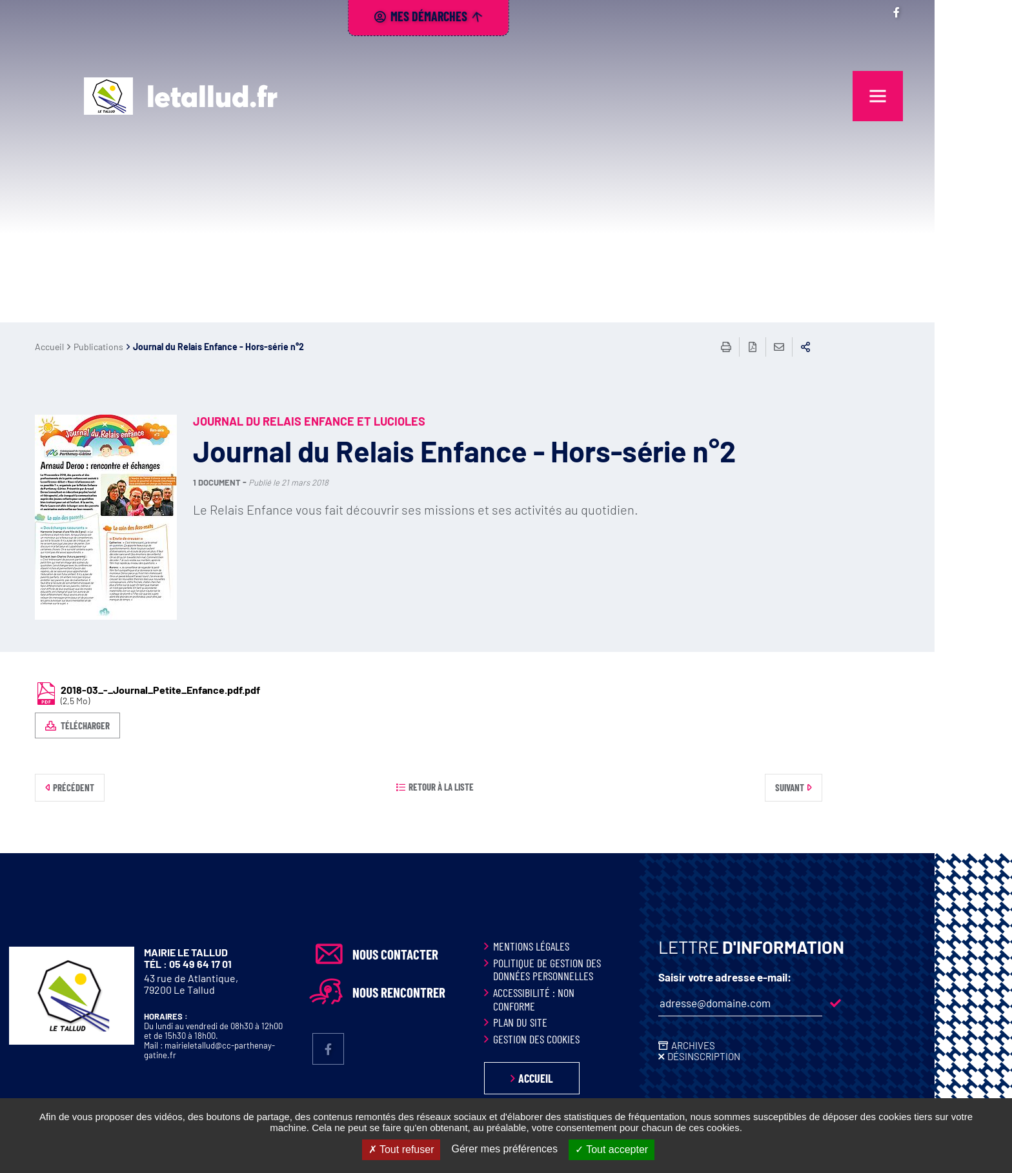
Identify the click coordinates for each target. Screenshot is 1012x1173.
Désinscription (781, 1056)
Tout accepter (611, 1149)
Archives (771, 1045)
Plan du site (598, 1022)
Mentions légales (609, 946)
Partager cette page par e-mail (856, 347)
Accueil (126, 346)
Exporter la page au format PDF (830, 347)
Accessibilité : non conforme (611, 999)
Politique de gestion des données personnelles (624, 969)
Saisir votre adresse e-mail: (802, 977)
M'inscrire (913, 1003)
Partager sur (883, 347)
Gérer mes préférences (504, 1148)
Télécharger (161, 725)
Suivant (867, 787)
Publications (176, 346)
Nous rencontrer (476, 992)
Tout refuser (401, 1149)
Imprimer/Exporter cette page (803, 347)
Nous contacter (473, 954)
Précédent (151, 787)
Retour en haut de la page (973, 853)
